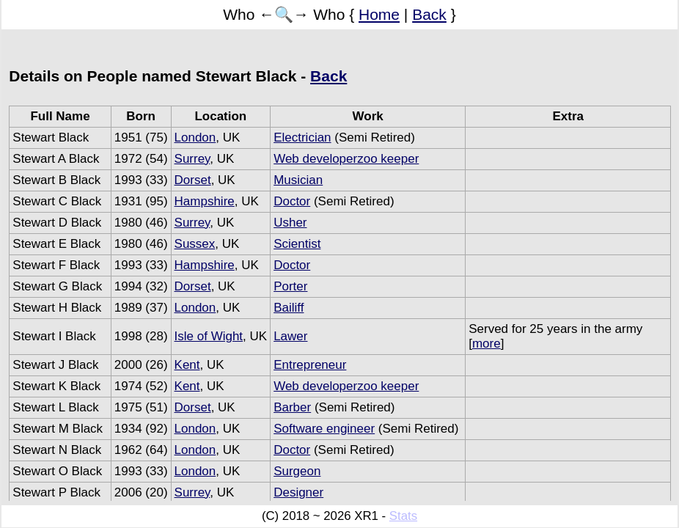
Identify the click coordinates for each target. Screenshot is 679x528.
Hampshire (205, 201)
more (486, 344)
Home (379, 14)
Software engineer (324, 429)
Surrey (192, 159)
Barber (292, 407)
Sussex (195, 244)
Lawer (290, 336)
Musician (298, 180)
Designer (298, 492)
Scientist (297, 244)
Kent (187, 365)
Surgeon (297, 471)
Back (429, 14)
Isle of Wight (209, 336)
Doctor (292, 201)
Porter (290, 286)
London (195, 137)
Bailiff (289, 308)
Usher (290, 223)
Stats (403, 516)
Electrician (302, 137)
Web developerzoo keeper (346, 159)
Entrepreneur (310, 365)
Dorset (193, 180)
